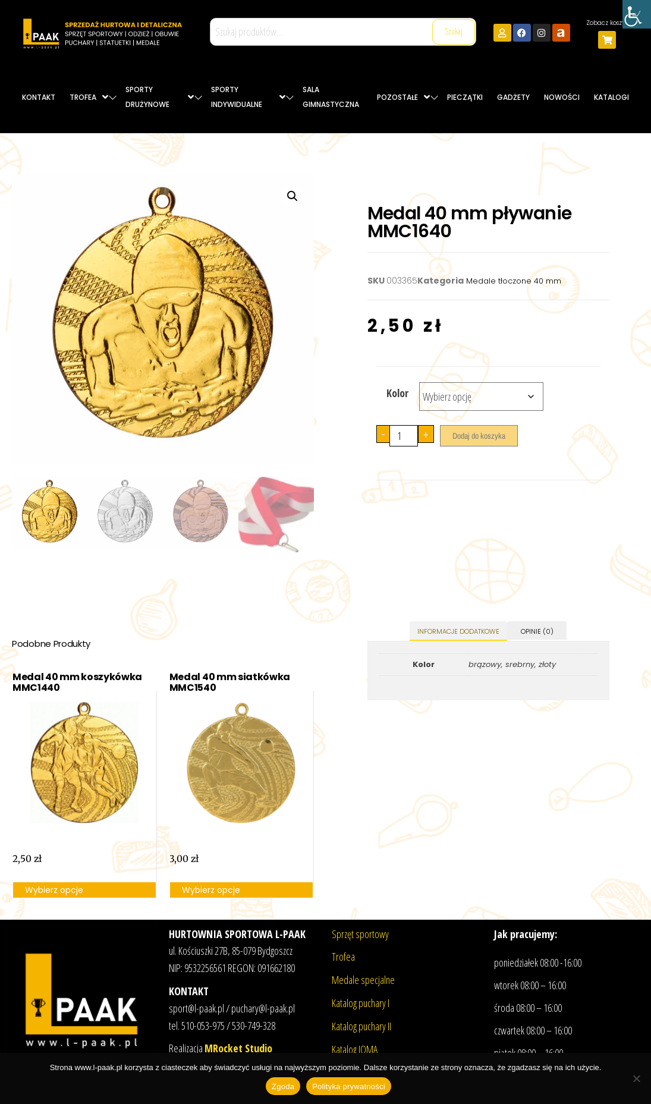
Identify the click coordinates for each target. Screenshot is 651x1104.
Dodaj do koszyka (478, 435)
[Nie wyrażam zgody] (636, 1078)
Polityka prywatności (348, 1086)
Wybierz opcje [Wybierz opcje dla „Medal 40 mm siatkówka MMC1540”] (211, 890)
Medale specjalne (363, 980)
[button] (292, 196)
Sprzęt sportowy (360, 934)
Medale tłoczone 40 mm (513, 281)
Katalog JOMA (355, 1049)
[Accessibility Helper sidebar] (636, 14)
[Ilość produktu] (404, 435)
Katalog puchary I (360, 1003)
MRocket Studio (238, 1048)
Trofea (343, 956)
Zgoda (283, 1086)
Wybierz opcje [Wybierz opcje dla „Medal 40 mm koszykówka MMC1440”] (54, 890)
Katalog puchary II (361, 1026)
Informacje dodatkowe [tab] (458, 631)
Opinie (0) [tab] (537, 631)
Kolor (397, 393)
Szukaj (454, 31)
